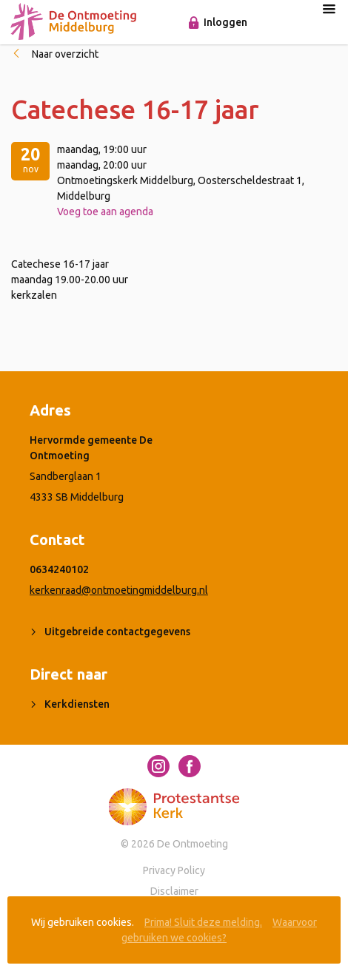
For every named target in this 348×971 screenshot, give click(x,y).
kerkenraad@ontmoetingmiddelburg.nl (119, 590)
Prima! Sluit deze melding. (203, 922)
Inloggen (225, 22)
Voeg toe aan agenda (105, 211)
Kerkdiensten (77, 704)
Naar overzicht (65, 54)
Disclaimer (174, 891)
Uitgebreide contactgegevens (117, 631)
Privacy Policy (174, 870)
